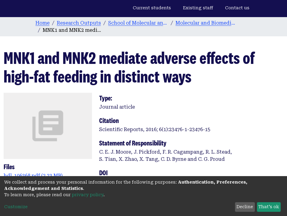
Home (42, 23)
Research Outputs (79, 23)
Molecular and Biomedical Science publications (206, 23)
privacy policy (87, 194)
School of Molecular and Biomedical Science (138, 23)
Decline (245, 206)
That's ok (268, 206)
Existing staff (198, 7)
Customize (16, 206)
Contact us (237, 7)
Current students (152, 7)
